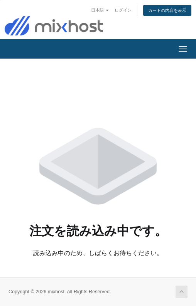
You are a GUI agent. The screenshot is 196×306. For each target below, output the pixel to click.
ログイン (123, 10)
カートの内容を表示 (167, 10)
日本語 (100, 10)
